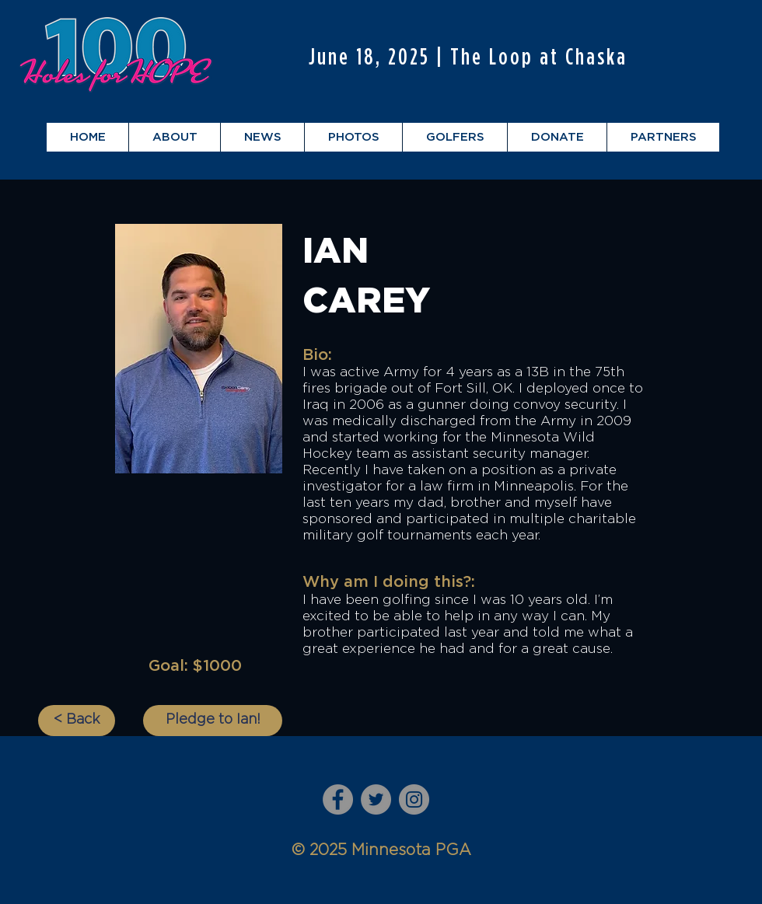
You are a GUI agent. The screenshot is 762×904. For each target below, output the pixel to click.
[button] (174, 137)
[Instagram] (414, 799)
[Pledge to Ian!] (212, 720)
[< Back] (76, 720)
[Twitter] (376, 799)
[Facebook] (338, 799)
